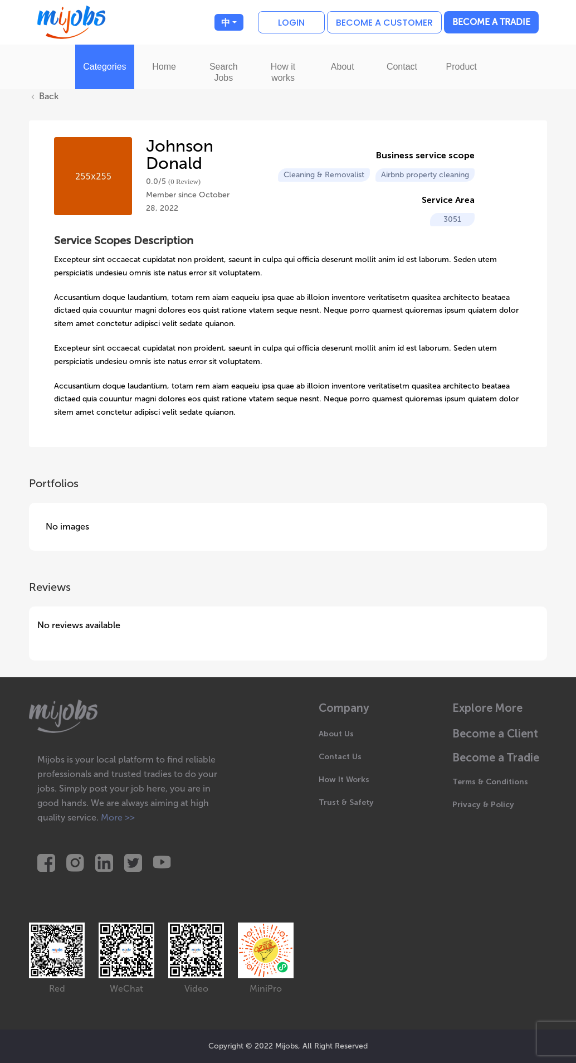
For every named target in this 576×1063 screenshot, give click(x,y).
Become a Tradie (491, 22)
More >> (118, 817)
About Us (336, 734)
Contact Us (340, 757)
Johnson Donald (179, 154)
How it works (283, 72)
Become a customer (384, 22)
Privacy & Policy (483, 805)
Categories (104, 66)
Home (164, 66)
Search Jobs (223, 72)
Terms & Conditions (490, 782)
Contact (402, 66)
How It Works (344, 780)
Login (291, 22)
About (342, 66)
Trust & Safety (346, 802)
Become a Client (495, 734)
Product (461, 66)
